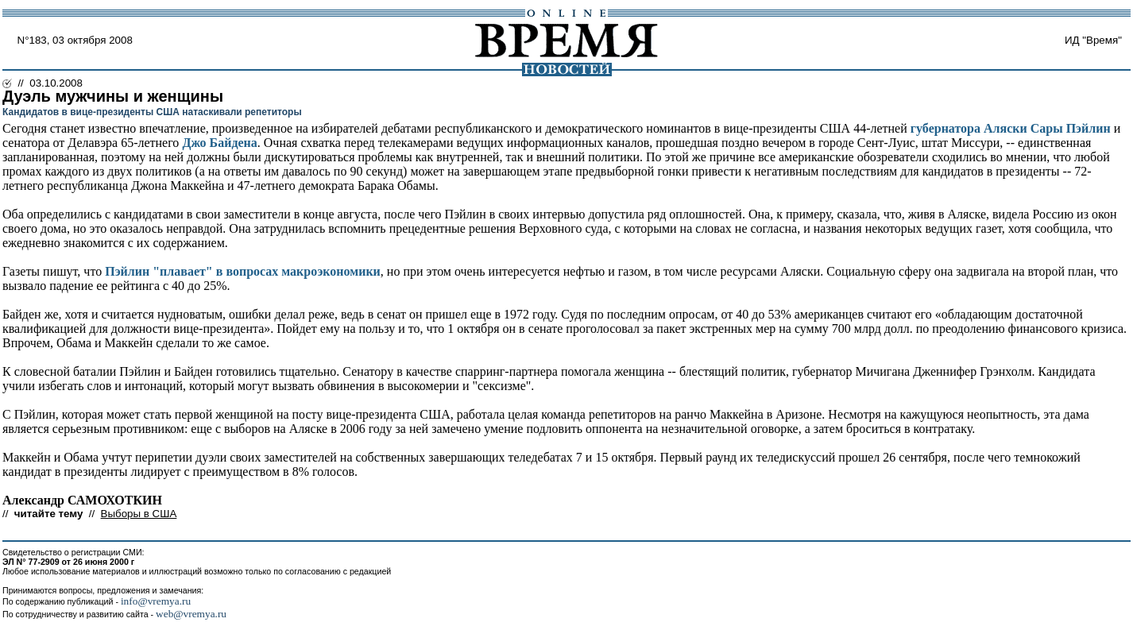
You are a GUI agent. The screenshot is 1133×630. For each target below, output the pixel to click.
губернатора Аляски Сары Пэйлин (1011, 128)
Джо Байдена (219, 142)
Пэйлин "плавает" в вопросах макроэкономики (243, 271)
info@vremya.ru (156, 601)
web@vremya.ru (191, 614)
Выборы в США (139, 514)
